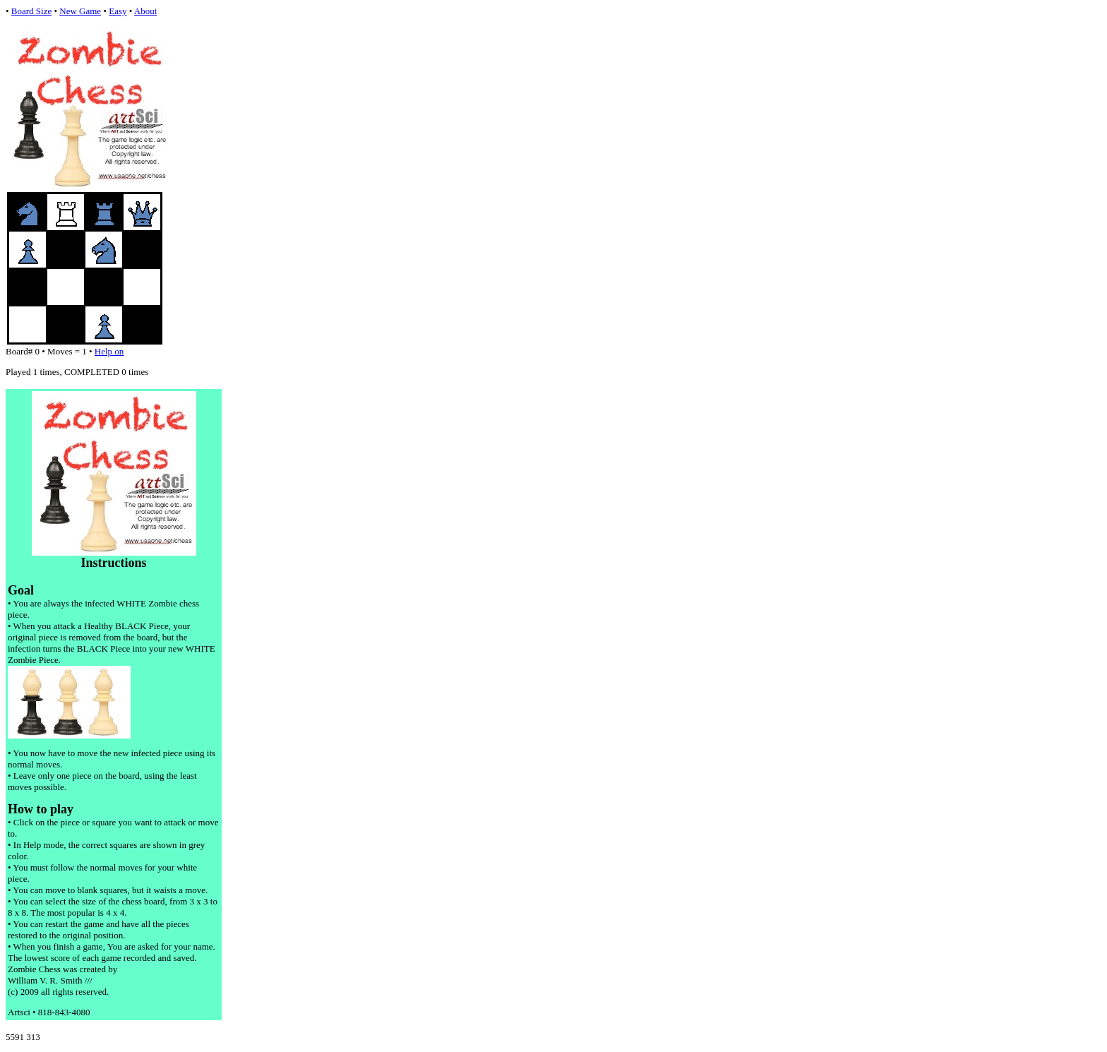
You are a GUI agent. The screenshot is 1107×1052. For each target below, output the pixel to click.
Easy (117, 11)
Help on (109, 351)
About (145, 11)
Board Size (31, 11)
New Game (80, 11)
